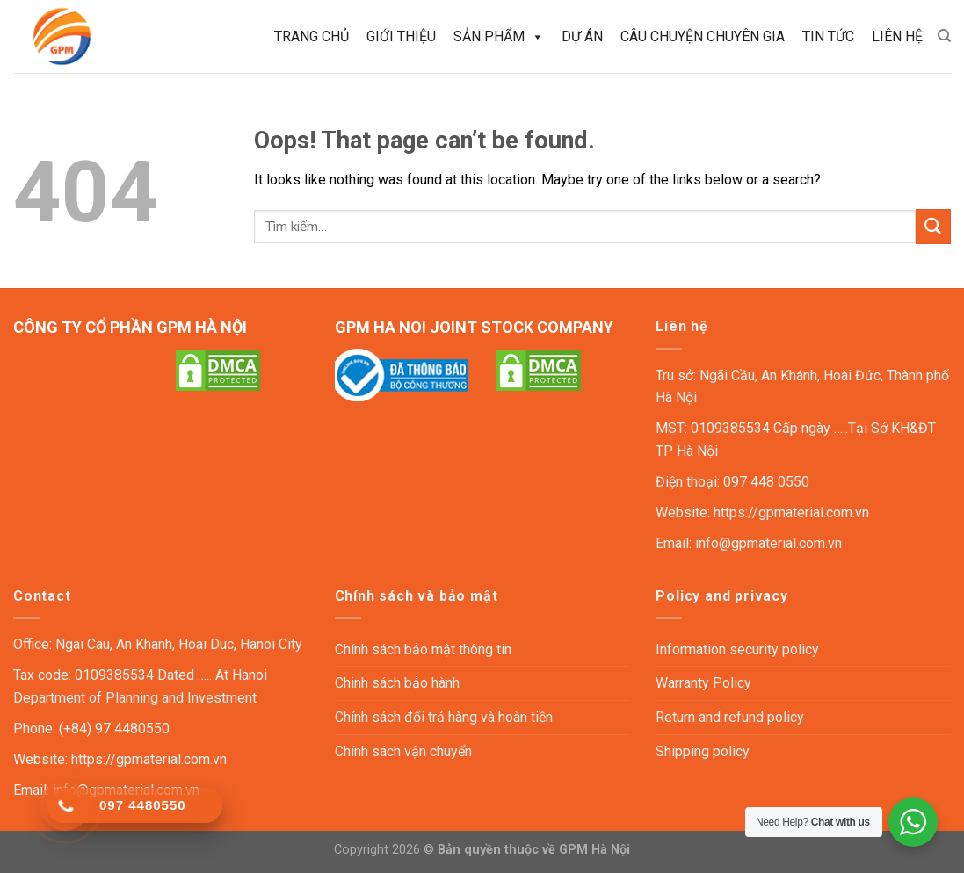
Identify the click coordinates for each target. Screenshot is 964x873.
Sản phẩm (498, 36)
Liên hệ (897, 36)
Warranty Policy (703, 683)
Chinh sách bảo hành (397, 683)
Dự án (582, 36)
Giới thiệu (401, 36)
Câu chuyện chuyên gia (702, 36)
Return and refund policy (730, 717)
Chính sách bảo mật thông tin (423, 649)
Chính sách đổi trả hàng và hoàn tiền (444, 717)
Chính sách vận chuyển (403, 751)
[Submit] (933, 226)
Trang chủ (311, 36)
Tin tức (828, 36)
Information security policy (737, 649)
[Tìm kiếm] (944, 36)
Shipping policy (703, 751)
